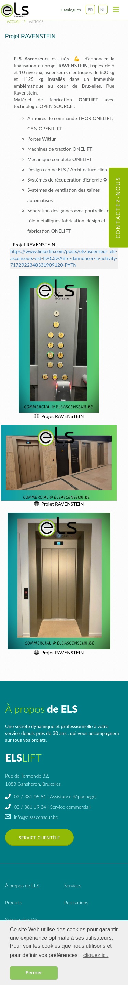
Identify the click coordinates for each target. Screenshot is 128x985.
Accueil (13, 21)
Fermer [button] (33, 972)
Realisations (76, 903)
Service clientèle (39, 837)
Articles (36, 21)
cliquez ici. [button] (96, 955)
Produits (13, 903)
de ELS (22, 885)
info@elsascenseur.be (31, 817)
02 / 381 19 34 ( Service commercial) (48, 807)
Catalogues (71, 9)
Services (72, 885)
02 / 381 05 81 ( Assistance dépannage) (50, 796)
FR (90, 9)
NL (102, 9)
